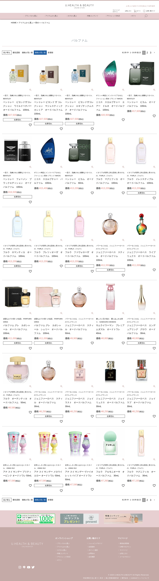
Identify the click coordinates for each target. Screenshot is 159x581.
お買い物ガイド (150, 11)
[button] (154, 52)
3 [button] (150, 52)
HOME (14, 23)
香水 (37, 23)
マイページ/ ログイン (116, 10)
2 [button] (147, 52)
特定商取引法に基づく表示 (93, 578)
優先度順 (16, 52)
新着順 (50, 52)
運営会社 (125, 578)
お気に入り (128, 11)
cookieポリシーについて (140, 578)
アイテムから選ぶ (26, 23)
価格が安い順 (27, 52)
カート (139, 11)
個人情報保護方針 (112, 578)
